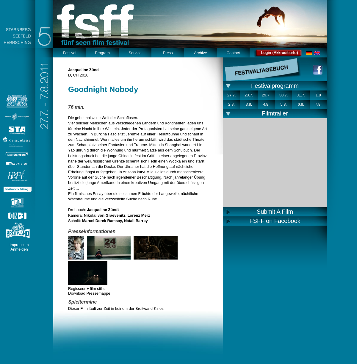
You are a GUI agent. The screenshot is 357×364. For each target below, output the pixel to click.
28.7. (249, 95)
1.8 (318, 95)
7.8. (318, 104)
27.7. (231, 95)
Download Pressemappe (89, 293)
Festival (69, 53)
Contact (233, 53)
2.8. (231, 104)
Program (102, 53)
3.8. (249, 104)
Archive (200, 53)
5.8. (283, 104)
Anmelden (19, 249)
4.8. (266, 104)
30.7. (283, 95)
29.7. (266, 95)
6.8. (301, 104)
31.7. (301, 95)
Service (135, 53)
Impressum (19, 245)
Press (168, 53)
